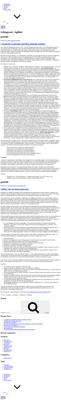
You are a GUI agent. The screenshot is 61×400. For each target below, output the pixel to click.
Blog (5, 8)
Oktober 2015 (7, 351)
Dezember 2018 (8, 341)
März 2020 (6, 340)
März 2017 (6, 344)
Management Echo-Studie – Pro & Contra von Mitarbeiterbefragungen (14, 326)
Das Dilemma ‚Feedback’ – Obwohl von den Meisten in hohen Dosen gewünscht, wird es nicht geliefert (23, 323)
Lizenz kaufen (7, 9)
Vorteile (6, 7)
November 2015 (8, 350)
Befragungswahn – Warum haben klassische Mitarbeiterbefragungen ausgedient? (19, 328)
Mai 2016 (6, 348)
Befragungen (7, 4)
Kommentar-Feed (8, 367)
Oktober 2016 (7, 347)
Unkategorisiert (8, 358)
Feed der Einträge (8, 366)
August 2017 (7, 342)
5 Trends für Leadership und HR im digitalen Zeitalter (23, 44)
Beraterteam (7, 5)
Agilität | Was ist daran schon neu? (15, 189)
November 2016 (8, 345)
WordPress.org (7, 369)
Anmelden (6, 364)
